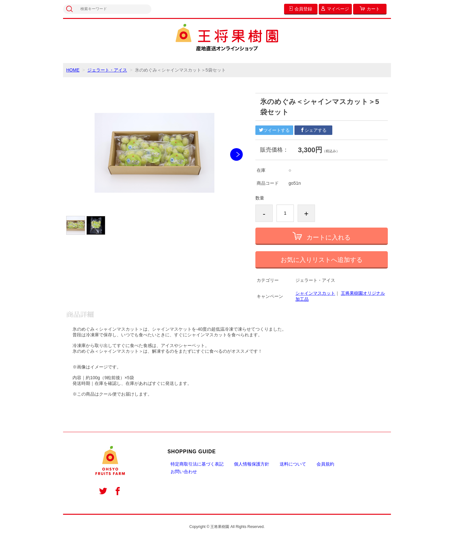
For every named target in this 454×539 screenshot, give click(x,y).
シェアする (313, 130)
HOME (72, 69)
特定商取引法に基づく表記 (197, 464)
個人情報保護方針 (251, 464)
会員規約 (325, 464)
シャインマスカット (315, 293)
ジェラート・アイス (107, 69)
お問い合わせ (184, 471)
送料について (293, 464)
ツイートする (274, 130)
